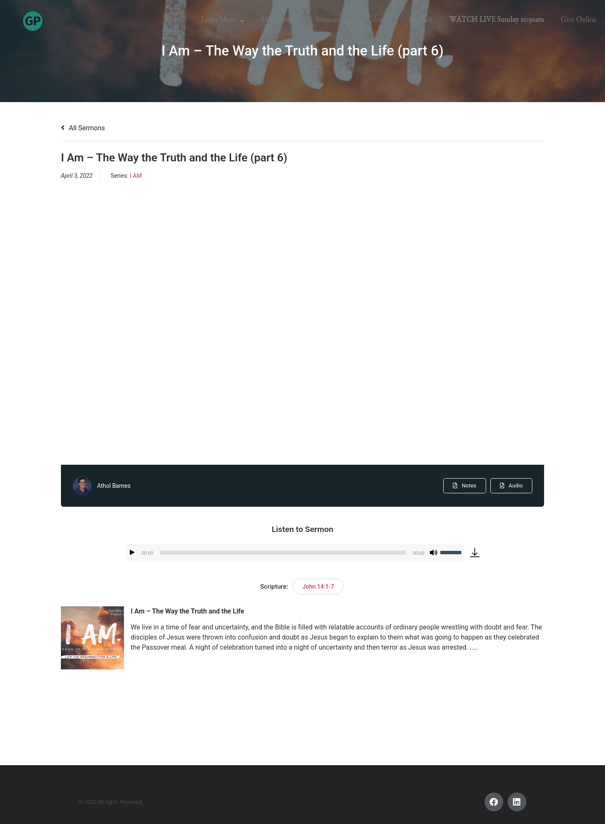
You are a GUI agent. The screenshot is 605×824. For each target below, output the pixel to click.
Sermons (333, 21)
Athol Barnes (114, 485)
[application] (295, 552)
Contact (420, 21)
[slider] (283, 552)
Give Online (579, 21)
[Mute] (433, 552)
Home (175, 21)
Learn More (222, 21)
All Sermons (83, 128)
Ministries (280, 21)
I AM (136, 175)
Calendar (379, 21)
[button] (493, 801)
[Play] (132, 552)
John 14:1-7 (318, 586)
